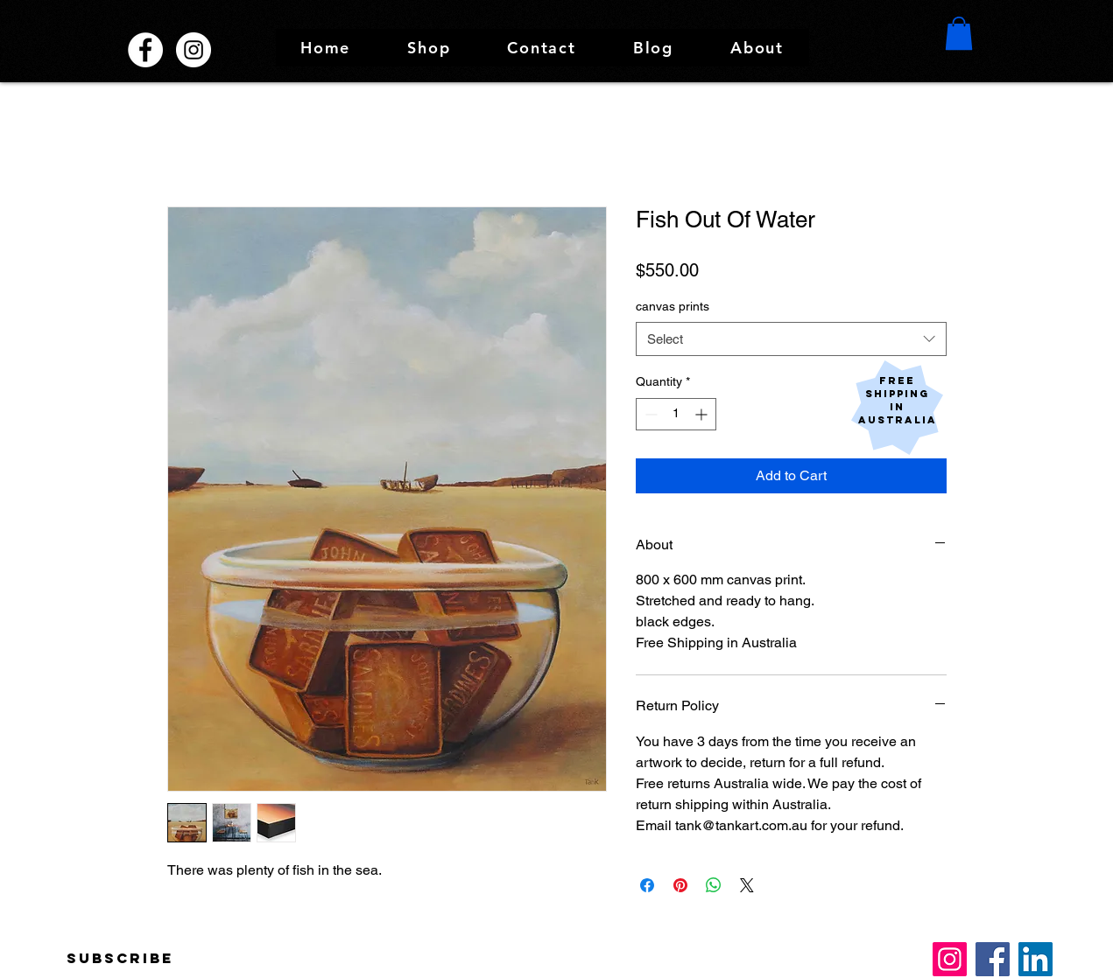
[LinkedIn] (1035, 959)
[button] (429, 47)
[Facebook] (993, 959)
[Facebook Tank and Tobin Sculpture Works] (145, 49)
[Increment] (703, 414)
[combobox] (791, 339)
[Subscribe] (120, 958)
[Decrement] (649, 414)
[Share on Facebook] (647, 885)
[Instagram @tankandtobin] (193, 49)
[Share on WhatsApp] (713, 885)
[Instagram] (950, 959)
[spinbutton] (676, 414)
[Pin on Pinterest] (680, 885)
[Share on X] (746, 885)
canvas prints (672, 306)
